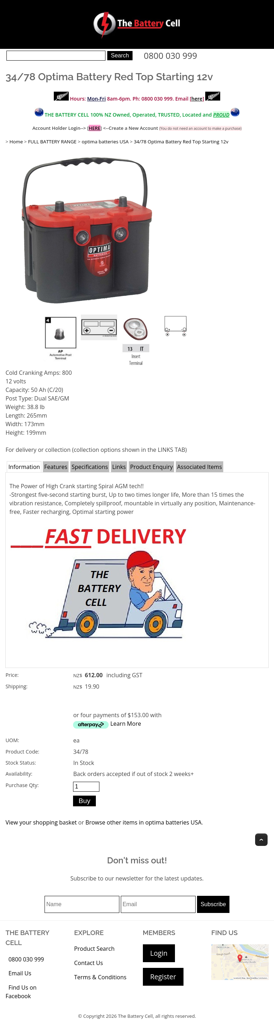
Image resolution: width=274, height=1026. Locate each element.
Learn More (125, 724)
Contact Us (88, 963)
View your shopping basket (41, 822)
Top (261, 839)
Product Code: (22, 751)
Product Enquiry (151, 467)
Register (163, 976)
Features (55, 467)
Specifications (90, 467)
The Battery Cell (135, 1016)
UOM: (12, 740)
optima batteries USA (105, 141)
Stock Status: (20, 762)
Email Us (20, 973)
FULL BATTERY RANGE (52, 141)
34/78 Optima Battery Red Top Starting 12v (181, 141)
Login (159, 953)
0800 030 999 (170, 55)
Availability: (18, 773)
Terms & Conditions (100, 977)
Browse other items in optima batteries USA (144, 822)
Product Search (94, 949)
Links (119, 467)
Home (16, 141)
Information (24, 467)
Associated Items (199, 467)
